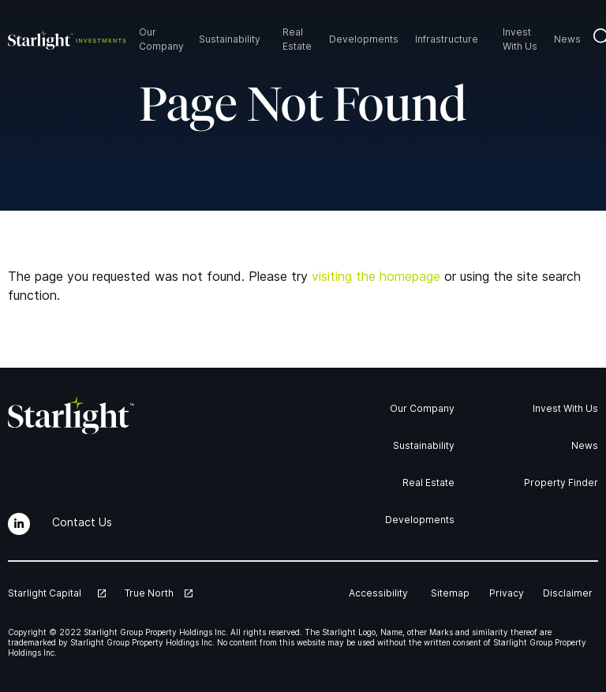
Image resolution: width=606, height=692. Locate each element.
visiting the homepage (376, 276)
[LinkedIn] (19, 524)
